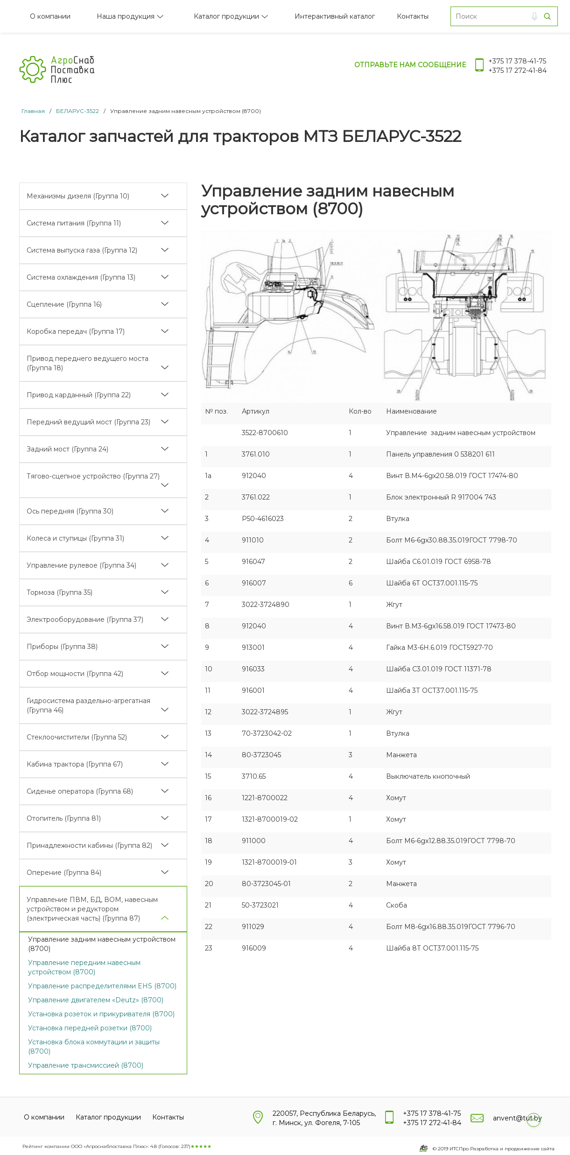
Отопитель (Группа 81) (64, 818)
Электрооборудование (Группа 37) (85, 619)
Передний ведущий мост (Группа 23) (88, 422)
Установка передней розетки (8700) (90, 1028)
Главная (33, 110)
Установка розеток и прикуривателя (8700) (101, 1014)
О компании (50, 16)
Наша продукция (126, 16)
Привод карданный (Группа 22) (79, 395)
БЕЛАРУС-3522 (77, 110)
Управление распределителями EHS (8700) (102, 986)
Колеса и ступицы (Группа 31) (75, 538)
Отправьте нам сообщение (410, 65)
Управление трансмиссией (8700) (85, 1065)
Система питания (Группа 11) (74, 223)
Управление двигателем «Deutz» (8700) (95, 1000)
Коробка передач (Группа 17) (76, 331)
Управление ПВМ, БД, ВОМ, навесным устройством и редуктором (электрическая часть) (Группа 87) (92, 909)
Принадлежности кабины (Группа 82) (89, 845)
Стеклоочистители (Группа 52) (77, 737)
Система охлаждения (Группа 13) (81, 277)
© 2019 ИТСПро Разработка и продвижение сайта (494, 1149)
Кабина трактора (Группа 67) (75, 764)
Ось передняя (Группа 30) (70, 511)
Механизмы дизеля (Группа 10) (78, 196)
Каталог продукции (226, 16)
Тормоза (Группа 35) (59, 592)
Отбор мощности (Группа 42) (75, 673)
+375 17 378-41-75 (517, 61)
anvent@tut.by (517, 1118)
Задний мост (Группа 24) (67, 449)
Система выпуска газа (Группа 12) (82, 250)
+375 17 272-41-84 (517, 70)
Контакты (413, 16)
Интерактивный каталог (335, 16)
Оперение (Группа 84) (64, 872)
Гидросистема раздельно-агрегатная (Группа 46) (88, 705)
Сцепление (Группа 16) (64, 304)
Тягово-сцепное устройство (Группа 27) (93, 476)
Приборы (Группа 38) (62, 646)
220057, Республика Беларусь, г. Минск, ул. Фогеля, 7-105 (324, 1118)
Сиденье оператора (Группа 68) (80, 791)
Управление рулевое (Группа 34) (81, 565)
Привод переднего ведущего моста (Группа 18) (87, 363)
